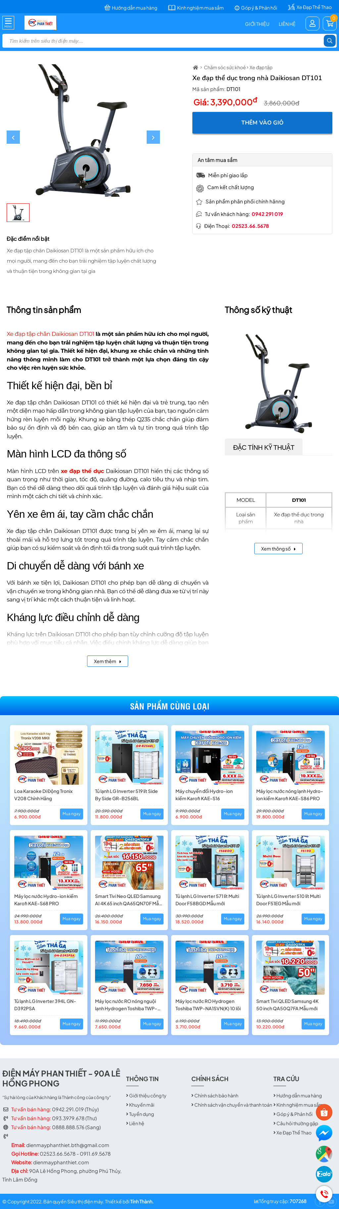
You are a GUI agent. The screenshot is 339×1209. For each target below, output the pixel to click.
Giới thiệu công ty (148, 1095)
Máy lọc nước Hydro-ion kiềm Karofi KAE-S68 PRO (46, 899)
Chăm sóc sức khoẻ (225, 67)
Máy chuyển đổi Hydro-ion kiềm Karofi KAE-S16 (204, 794)
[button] (13, 137)
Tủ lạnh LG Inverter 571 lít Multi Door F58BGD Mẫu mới (207, 899)
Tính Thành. (142, 1201)
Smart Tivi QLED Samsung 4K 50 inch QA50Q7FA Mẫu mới (287, 1004)
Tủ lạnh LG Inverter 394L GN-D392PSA (45, 1004)
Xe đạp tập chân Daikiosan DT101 (50, 334)
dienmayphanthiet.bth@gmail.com (67, 1145)
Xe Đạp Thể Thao (294, 1132)
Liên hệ (287, 24)
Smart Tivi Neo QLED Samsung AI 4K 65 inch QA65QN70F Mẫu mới (128, 900)
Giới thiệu (257, 24)
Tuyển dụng (141, 1114)
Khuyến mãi (141, 1105)
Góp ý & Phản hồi (294, 1114)
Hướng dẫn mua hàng (299, 1095)
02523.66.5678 (250, 226)
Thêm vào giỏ (262, 123)
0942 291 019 (267, 214)
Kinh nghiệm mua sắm (299, 1105)
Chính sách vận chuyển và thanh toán (233, 1105)
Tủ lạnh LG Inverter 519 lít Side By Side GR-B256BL (126, 794)
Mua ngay (71, 813)
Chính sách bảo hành (216, 1095)
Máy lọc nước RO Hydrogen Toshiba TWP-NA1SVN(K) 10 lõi (208, 1004)
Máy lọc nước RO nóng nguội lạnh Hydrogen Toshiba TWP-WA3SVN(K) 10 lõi (126, 1005)
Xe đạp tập (261, 67)
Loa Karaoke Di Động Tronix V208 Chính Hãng (43, 794)
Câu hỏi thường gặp (297, 1123)
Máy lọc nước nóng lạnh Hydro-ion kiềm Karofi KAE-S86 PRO (289, 794)
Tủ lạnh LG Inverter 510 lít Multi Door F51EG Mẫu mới (288, 899)
